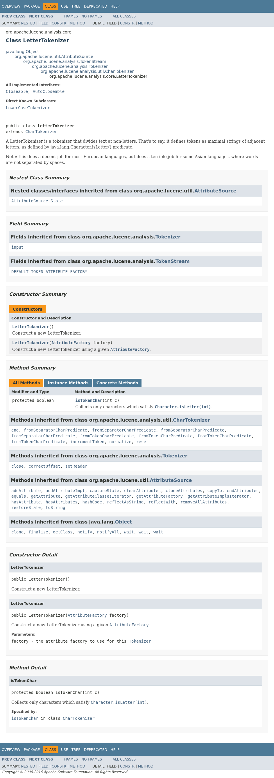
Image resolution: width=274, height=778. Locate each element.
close (17, 466)
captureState (104, 490)
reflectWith (161, 502)
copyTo (214, 490)
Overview (11, 6)
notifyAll (108, 532)
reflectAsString (125, 502)
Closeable (17, 91)
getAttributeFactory (159, 496)
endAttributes (243, 490)
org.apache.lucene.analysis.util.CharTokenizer (87, 71)
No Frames (91, 16)
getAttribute (45, 496)
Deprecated (95, 6)
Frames (71, 16)
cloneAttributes (184, 490)
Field (43, 23)
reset (142, 441)
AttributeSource (215, 191)
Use (64, 6)
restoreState (26, 507)
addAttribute (26, 490)
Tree (75, 6)
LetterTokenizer (30, 326)
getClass (62, 532)
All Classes (124, 16)
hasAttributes (62, 502)
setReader (76, 466)
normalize (120, 441)
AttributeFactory (71, 342)
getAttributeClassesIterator (98, 496)
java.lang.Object (22, 51)
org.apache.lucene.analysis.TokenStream (64, 61)
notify (85, 532)
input (17, 247)
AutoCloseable (49, 91)
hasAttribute (26, 502)
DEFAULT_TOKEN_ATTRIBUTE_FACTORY (49, 271)
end (15, 430)
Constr (59, 23)
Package (32, 6)
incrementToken (87, 441)
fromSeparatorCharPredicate (55, 430)
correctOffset (44, 466)
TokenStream (172, 261)
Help (115, 6)
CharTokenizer (41, 131)
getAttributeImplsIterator (218, 496)
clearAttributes (142, 490)
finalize (38, 532)
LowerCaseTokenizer (28, 107)
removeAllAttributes (203, 502)
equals (18, 496)
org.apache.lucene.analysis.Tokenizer (70, 66)
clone (17, 532)
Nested (28, 23)
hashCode (92, 502)
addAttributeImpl (65, 490)
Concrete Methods (117, 383)
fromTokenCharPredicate (107, 436)
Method (77, 23)
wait (129, 532)
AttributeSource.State (37, 201)
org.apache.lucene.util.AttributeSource (54, 56)
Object (123, 522)
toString (55, 507)
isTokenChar (88, 400)
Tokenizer (167, 237)
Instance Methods (68, 383)
